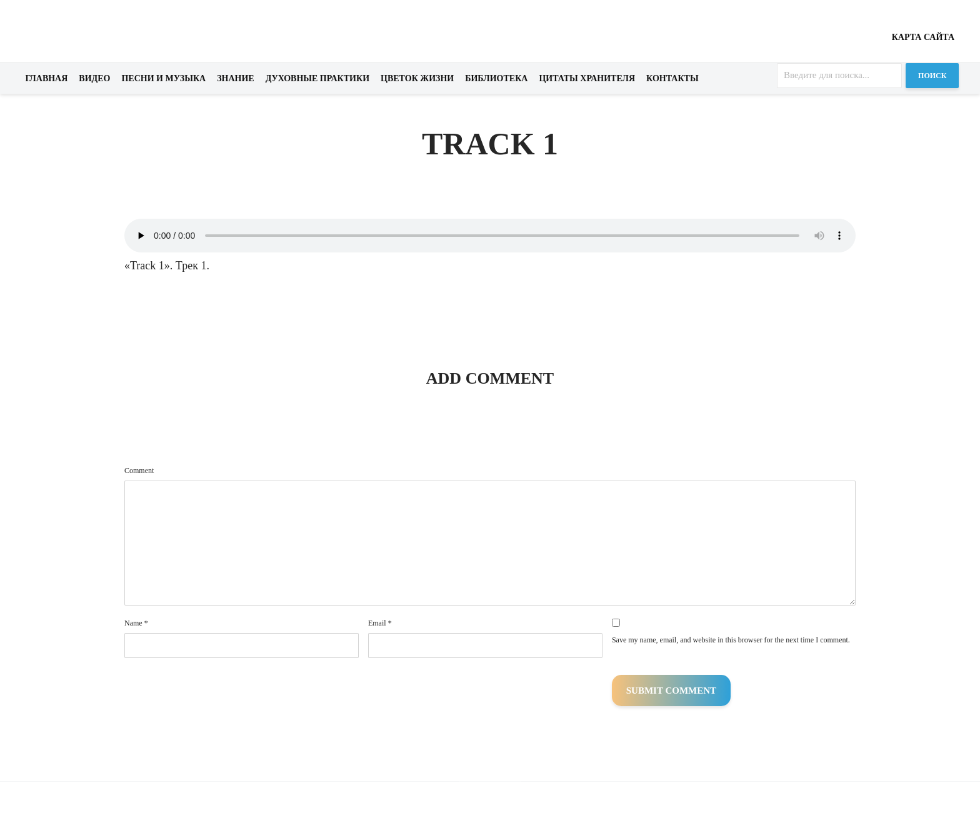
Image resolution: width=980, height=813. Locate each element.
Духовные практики (317, 78)
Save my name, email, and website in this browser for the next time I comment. (731, 640)
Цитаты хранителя (587, 78)
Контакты (672, 78)
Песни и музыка (163, 78)
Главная (47, 78)
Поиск (932, 75)
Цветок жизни (417, 78)
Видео (94, 78)
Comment (139, 470)
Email (380, 623)
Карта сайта (923, 37)
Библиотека (496, 78)
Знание (235, 78)
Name (136, 623)
